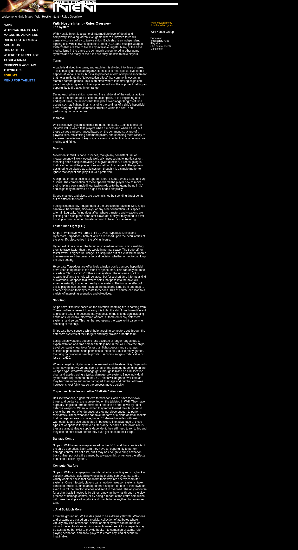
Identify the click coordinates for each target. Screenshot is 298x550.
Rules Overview (72, 16)
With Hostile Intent (47, 16)
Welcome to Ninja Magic (18, 16)
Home (8, 25)
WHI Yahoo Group (162, 32)
